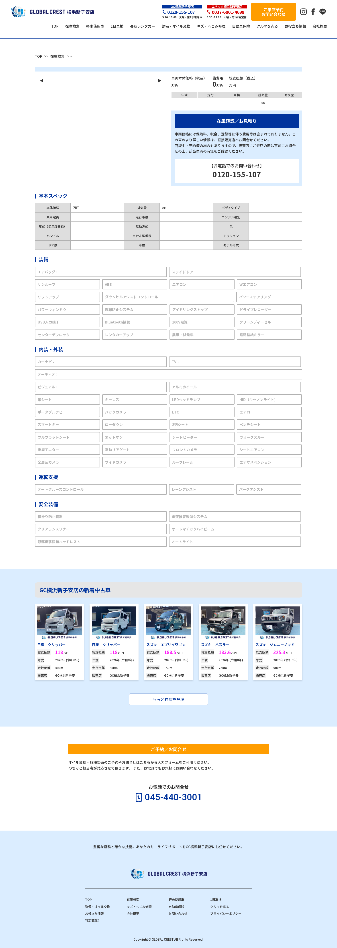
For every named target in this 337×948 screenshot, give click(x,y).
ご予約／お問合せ (168, 749)
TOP (38, 56)
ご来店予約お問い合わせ (273, 11)
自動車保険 (176, 906)
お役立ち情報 (94, 913)
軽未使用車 (176, 899)
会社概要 (133, 913)
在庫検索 (57, 56)
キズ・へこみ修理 (139, 906)
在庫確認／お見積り (237, 121)
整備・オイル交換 (97, 906)
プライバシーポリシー (225, 913)
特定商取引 (93, 920)
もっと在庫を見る (169, 699)
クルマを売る (219, 906)
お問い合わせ (178, 913)
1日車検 (215, 899)
